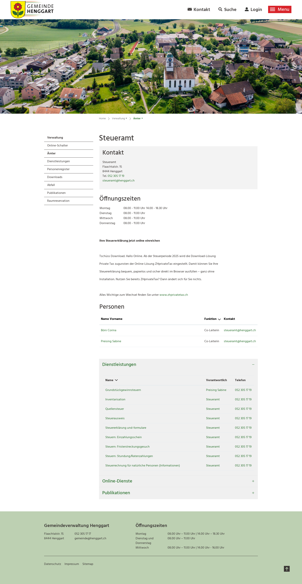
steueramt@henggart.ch (118, 180)
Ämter (57, 154)
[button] (119, 119)
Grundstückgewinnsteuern (123, 390)
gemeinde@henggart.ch (90, 538)
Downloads (54, 177)
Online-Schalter (57, 145)
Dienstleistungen (58, 161)
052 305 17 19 (116, 176)
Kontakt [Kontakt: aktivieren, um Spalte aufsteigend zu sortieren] (198, 319)
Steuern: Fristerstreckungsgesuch (127, 446)
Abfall (51, 185)
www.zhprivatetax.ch (175, 294)
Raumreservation (58, 200)
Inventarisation (115, 399)
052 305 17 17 (83, 533)
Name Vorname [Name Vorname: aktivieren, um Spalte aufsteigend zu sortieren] (111, 319)
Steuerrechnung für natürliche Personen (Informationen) (142, 465)
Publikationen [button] (116, 493)
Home (102, 119)
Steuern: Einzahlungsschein (123, 437)
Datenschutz (52, 564)
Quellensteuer (114, 409)
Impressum (72, 564)
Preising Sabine (111, 341)
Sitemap (87, 564)
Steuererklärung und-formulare (125, 427)
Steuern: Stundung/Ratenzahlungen (129, 456)
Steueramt (204, 399)
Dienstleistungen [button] (119, 364)
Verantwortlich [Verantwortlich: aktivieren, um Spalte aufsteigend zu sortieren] (207, 380)
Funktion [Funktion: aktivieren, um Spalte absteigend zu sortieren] (161, 319)
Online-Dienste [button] (117, 481)
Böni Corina (108, 330)
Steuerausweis (115, 418)
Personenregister (58, 169)
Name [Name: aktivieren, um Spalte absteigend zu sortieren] (109, 380)
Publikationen (56, 193)
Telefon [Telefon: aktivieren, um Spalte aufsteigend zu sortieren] (236, 380)
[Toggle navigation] (279, 9)
